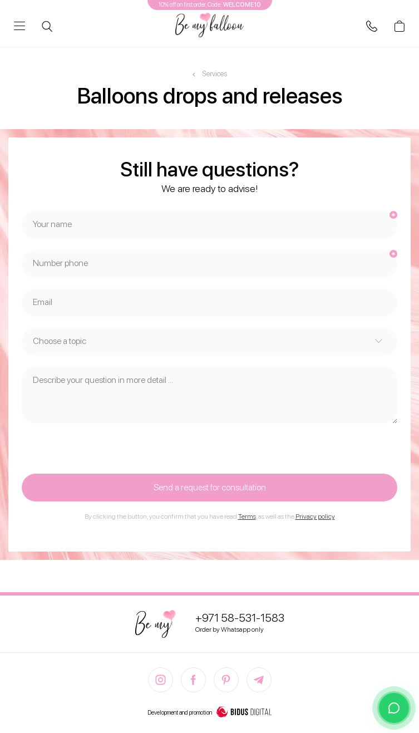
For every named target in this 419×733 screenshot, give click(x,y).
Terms (247, 516)
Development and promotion (209, 713)
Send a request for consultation (210, 487)
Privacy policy (315, 516)
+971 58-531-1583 (239, 617)
